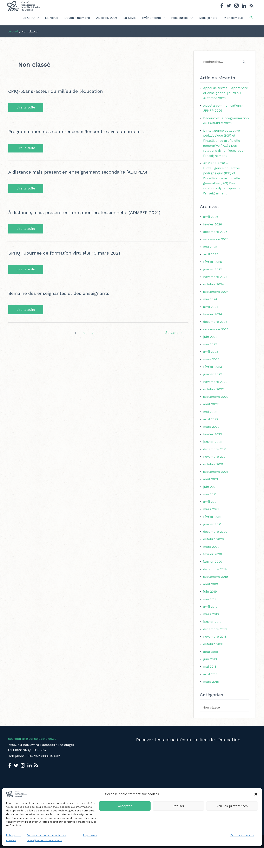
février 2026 (212, 228)
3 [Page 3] (93, 334)
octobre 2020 (213, 540)
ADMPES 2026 (106, 18)
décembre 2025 (215, 235)
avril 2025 (210, 258)
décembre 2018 (215, 630)
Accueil (13, 31)
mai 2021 (210, 496)
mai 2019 (210, 600)
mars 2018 (211, 682)
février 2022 (212, 436)
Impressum (90, 835)
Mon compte (233, 18)
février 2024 (212, 317)
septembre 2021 (216, 473)
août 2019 (211, 585)
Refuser (178, 806)
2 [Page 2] (84, 334)
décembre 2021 (215, 451)
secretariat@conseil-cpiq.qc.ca (32, 739)
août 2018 (211, 652)
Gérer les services (242, 835)
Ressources (180, 18)
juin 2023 (210, 340)
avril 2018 (210, 674)
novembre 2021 (215, 459)
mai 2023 (210, 347)
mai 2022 (210, 414)
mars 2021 (211, 511)
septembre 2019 (216, 578)
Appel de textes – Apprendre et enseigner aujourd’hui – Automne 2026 (226, 93)
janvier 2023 (212, 377)
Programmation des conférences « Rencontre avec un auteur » (78, 131)
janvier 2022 (212, 444)
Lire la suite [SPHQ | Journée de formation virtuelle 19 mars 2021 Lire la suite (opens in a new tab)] (25, 269)
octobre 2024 (213, 287)
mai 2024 (210, 302)
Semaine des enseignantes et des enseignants (60, 294)
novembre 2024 (215, 280)
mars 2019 (211, 615)
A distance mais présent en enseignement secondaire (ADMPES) (79, 172)
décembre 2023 (215, 325)
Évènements (151, 18)
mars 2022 (211, 429)
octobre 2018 (213, 645)
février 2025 (212, 265)
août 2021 (211, 481)
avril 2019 (210, 607)
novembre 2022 (215, 384)
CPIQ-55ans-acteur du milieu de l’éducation (57, 91)
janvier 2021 (212, 526)
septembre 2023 (216, 332)
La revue (51, 18)
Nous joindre (208, 18)
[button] (256, 794)
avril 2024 (211, 310)
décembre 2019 (215, 570)
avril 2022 (210, 421)
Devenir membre (77, 18)
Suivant (173, 334)
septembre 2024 (216, 295)
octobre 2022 (213, 392)
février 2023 (212, 369)
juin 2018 (210, 659)
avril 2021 (210, 503)
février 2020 (212, 555)
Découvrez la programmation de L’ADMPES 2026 (218, 123)
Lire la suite (25, 107)
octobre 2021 (213, 466)
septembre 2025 (216, 243)
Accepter (125, 806)
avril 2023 (210, 354)
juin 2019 (210, 592)
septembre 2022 (216, 399)
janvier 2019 (212, 622)
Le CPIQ (28, 18)
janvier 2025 (212, 273)
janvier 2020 (213, 563)
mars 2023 (211, 362)
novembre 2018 (215, 637)
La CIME (129, 18)
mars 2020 (211, 548)
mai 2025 (210, 250)
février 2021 (212, 518)
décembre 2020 (215, 533)
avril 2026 (210, 221)
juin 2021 (210, 488)
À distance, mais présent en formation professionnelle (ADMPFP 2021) (86, 213)
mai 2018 (210, 667)
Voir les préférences (232, 806)
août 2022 (211, 407)
